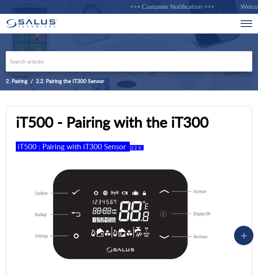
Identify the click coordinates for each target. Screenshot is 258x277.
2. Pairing (16, 81)
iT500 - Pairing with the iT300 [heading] (112, 122)
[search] (129, 61)
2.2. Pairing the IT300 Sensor (70, 81)
